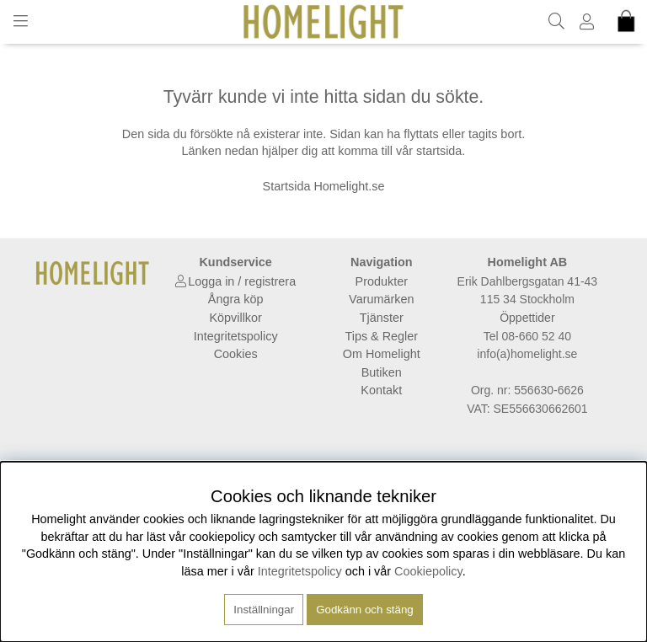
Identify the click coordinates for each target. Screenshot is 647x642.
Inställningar (263, 609)
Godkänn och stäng (365, 609)
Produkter (382, 281)
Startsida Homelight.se (324, 186)
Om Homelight (381, 354)
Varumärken (381, 299)
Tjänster (382, 317)
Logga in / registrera (242, 281)
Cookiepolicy (428, 571)
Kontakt (381, 390)
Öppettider (527, 317)
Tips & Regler (381, 336)
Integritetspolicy (236, 336)
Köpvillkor (235, 317)
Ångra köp (236, 299)
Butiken (381, 372)
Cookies (236, 354)
